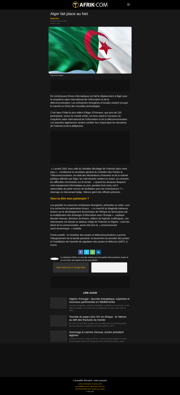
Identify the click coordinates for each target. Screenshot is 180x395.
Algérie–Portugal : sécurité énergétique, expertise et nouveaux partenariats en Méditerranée (99, 300)
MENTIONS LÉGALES (97, 386)
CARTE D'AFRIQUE (84, 384)
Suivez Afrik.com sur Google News (70, 267)
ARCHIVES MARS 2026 (83, 389)
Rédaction (54, 18)
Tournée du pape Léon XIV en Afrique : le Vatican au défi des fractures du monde (97, 318)
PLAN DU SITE (97, 384)
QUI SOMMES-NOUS (82, 386)
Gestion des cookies (98, 389)
